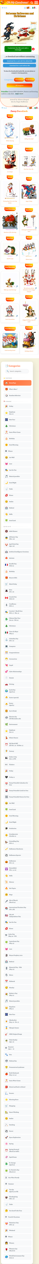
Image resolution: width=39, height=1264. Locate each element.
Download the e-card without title (19, 65)
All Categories (19, 85)
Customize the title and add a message (18, 49)
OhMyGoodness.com (20, 106)
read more (19, 94)
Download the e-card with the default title (19, 61)
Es (31, 8)
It (36, 8)
